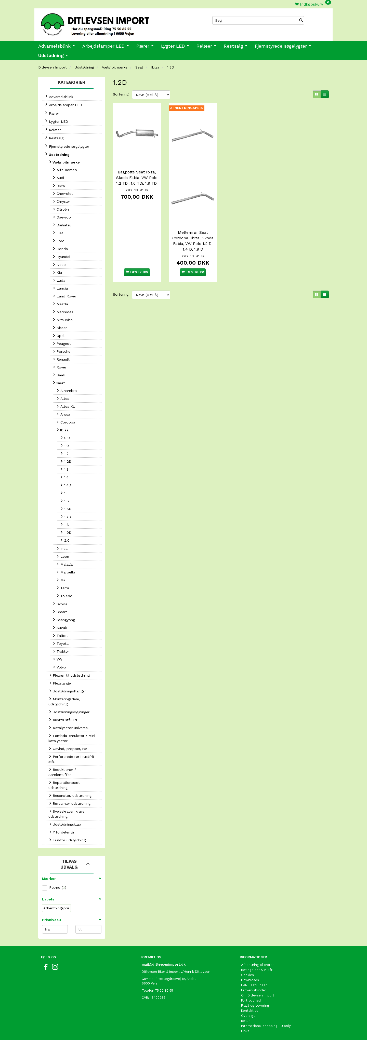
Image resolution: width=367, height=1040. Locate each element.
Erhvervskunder (253, 990)
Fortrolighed (251, 1000)
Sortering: (121, 94)
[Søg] (301, 20)
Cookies (247, 975)
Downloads (250, 980)
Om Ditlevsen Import (257, 995)
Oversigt (248, 1016)
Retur (245, 1021)
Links (245, 1031)
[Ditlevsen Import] (109, 23)
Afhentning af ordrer (257, 965)
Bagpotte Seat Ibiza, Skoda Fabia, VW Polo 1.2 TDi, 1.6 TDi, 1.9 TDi (137, 178)
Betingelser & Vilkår (256, 970)
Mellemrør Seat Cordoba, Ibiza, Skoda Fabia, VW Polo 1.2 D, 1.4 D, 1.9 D (193, 241)
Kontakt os (249, 1010)
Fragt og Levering (255, 1005)
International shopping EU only (266, 1026)
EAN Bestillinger (254, 985)
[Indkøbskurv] (313, 4)
